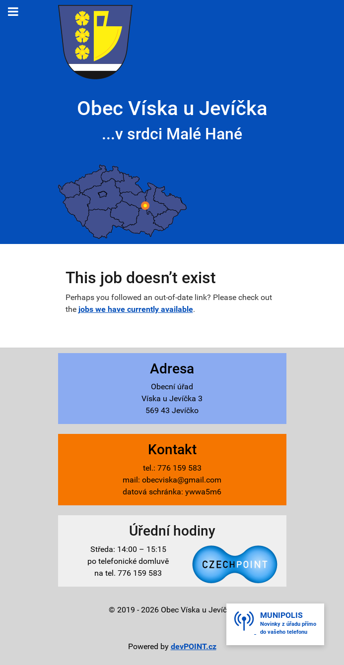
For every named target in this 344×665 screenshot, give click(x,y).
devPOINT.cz (193, 646)
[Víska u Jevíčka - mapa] (122, 201)
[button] (275, 624)
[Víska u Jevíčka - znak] (95, 41)
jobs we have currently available (135, 309)
